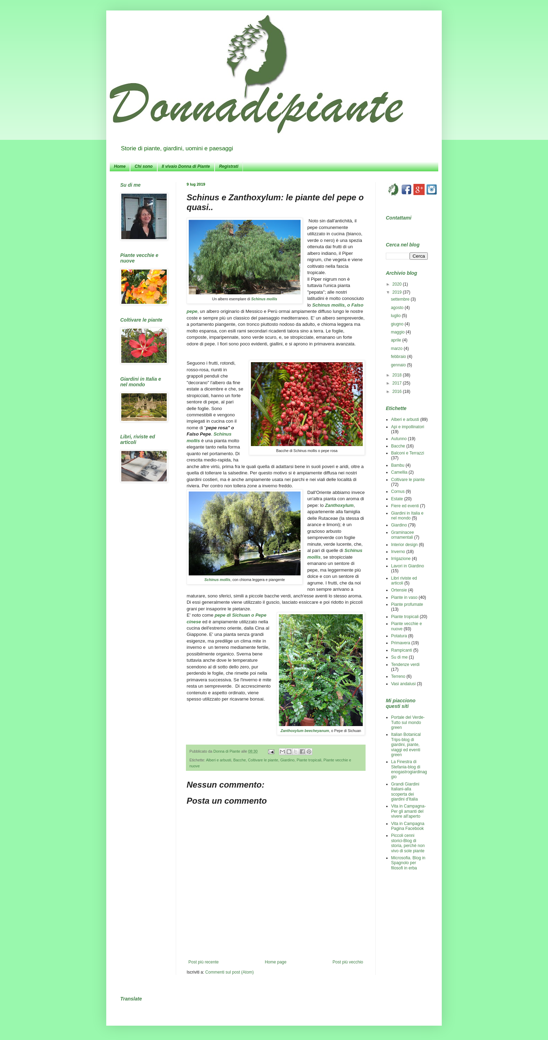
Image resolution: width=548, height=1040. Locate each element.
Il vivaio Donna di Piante (186, 166)
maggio (398, 332)
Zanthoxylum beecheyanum (305, 731)
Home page (276, 962)
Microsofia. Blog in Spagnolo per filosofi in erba (408, 862)
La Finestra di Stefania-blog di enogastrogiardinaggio (409, 769)
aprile (396, 340)
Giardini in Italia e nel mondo (407, 516)
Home (119, 166)
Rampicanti (401, 650)
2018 (397, 375)
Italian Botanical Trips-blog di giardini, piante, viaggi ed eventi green (406, 744)
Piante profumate (407, 604)
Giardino (287, 760)
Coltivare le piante (263, 760)
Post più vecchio (348, 962)
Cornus (398, 491)
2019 (397, 292)
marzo (397, 348)
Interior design (404, 544)
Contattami (398, 218)
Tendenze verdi (405, 664)
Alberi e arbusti (218, 760)
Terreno (398, 676)
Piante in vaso (404, 597)
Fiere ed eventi (405, 505)
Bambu (397, 465)
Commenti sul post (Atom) (229, 972)
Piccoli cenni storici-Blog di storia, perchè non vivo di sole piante (408, 843)
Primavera (400, 642)
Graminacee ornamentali (402, 535)
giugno (397, 324)
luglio (396, 315)
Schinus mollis (264, 299)
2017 (397, 383)
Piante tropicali (309, 760)
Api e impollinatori (407, 426)
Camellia (399, 472)
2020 (397, 284)
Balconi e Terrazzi (407, 453)
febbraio (399, 356)
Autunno (399, 438)
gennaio (399, 365)
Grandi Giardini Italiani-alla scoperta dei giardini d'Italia (405, 792)
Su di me (399, 657)
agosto (397, 307)
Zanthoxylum (339, 505)
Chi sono (143, 166)
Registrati (228, 166)
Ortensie (399, 590)
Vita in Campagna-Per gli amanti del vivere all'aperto (408, 811)
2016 (397, 391)
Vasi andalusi (403, 683)
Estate (397, 498)
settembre (401, 299)
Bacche (239, 760)
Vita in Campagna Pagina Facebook (407, 826)
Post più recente (203, 962)
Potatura (399, 635)
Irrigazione (401, 558)
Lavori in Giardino (407, 566)
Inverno (398, 551)
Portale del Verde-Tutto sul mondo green (408, 722)
